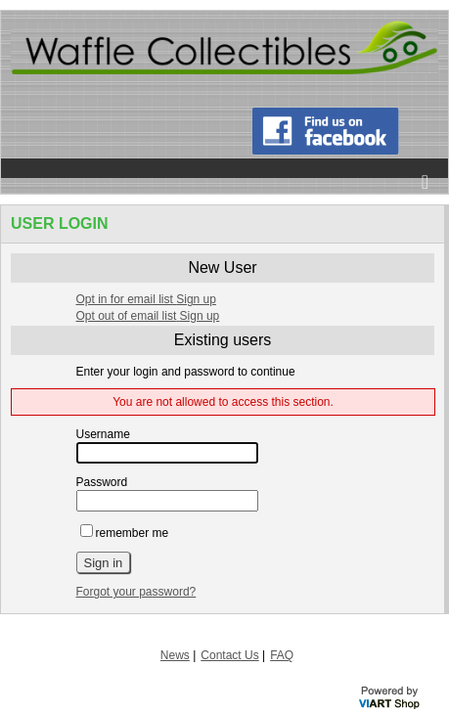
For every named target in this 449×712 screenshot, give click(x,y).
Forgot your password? (136, 592)
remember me (124, 533)
